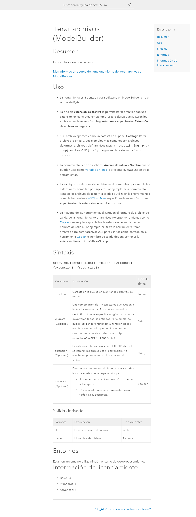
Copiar (64, 222)
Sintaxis (162, 48)
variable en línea (96, 170)
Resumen (163, 36)
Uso (159, 42)
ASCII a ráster (97, 198)
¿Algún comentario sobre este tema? (125, 510)
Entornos (163, 54)
